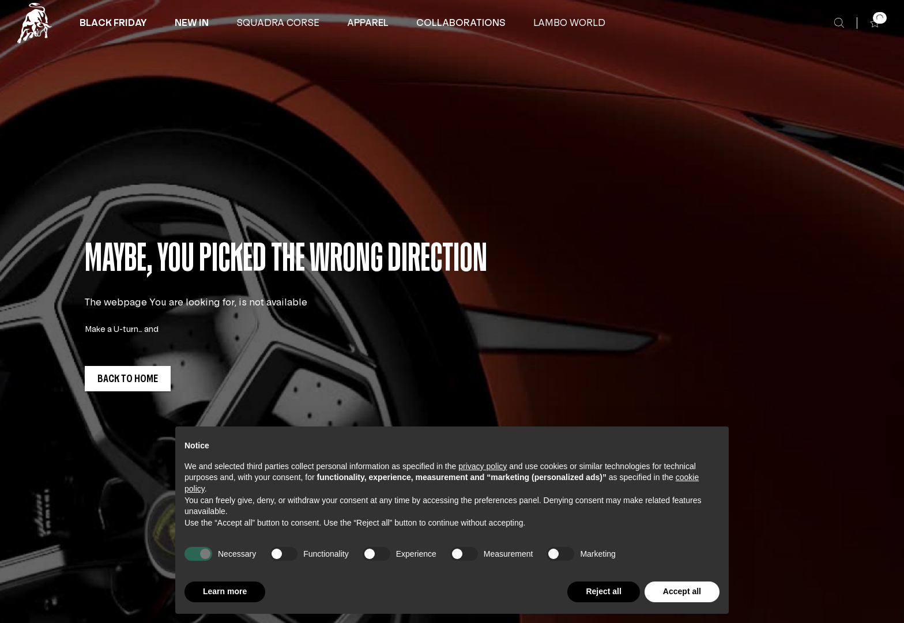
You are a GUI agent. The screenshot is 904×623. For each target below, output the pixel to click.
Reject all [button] (603, 591)
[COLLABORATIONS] (461, 23)
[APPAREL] (367, 23)
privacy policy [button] (482, 466)
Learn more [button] (225, 591)
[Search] (839, 23)
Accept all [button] (682, 591)
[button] (113, 23)
